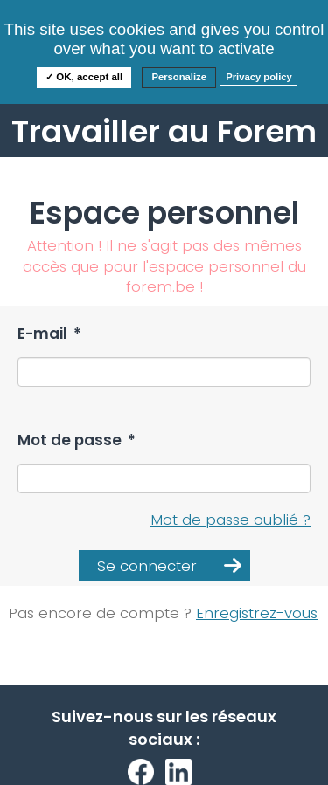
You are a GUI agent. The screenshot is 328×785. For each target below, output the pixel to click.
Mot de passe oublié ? (230, 519)
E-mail (49, 334)
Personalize (178, 77)
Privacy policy (259, 77)
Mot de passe (76, 440)
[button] (164, 565)
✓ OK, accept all (83, 77)
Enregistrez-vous (257, 613)
